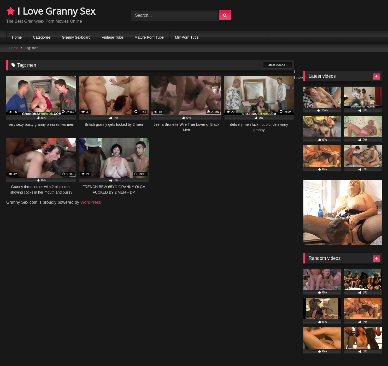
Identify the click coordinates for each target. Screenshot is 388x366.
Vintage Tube (112, 37)
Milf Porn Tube (186, 37)
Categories (42, 37)
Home (17, 37)
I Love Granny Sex (50, 11)
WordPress (90, 202)
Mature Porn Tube (149, 37)
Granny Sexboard (76, 37)
